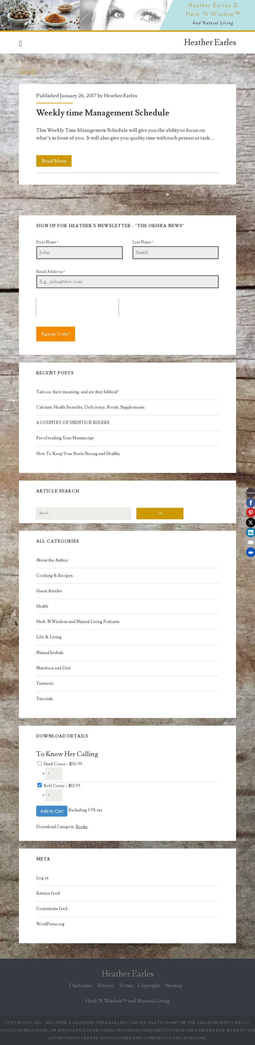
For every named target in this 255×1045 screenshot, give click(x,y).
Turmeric (45, 683)
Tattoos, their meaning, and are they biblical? (77, 392)
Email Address (50, 271)
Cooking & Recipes (54, 575)
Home (28, 72)
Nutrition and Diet (53, 668)
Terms (126, 985)
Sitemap (174, 985)
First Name (47, 242)
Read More (57, 161)
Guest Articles (49, 591)
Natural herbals (50, 652)
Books (82, 826)
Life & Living (49, 637)
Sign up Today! (55, 334)
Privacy (106, 985)
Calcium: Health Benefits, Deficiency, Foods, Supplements (90, 407)
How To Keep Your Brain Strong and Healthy (78, 453)
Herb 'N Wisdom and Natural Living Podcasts (77, 621)
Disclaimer (81, 985)
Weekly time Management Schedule (102, 113)
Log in (42, 878)
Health (42, 606)
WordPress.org (50, 924)
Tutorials (44, 698)
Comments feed (51, 908)
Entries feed (48, 893)
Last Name (142, 242)
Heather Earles (210, 42)
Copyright (149, 985)
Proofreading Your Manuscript (65, 438)
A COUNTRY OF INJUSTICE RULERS (72, 422)
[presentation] (77, 307)
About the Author (52, 560)
